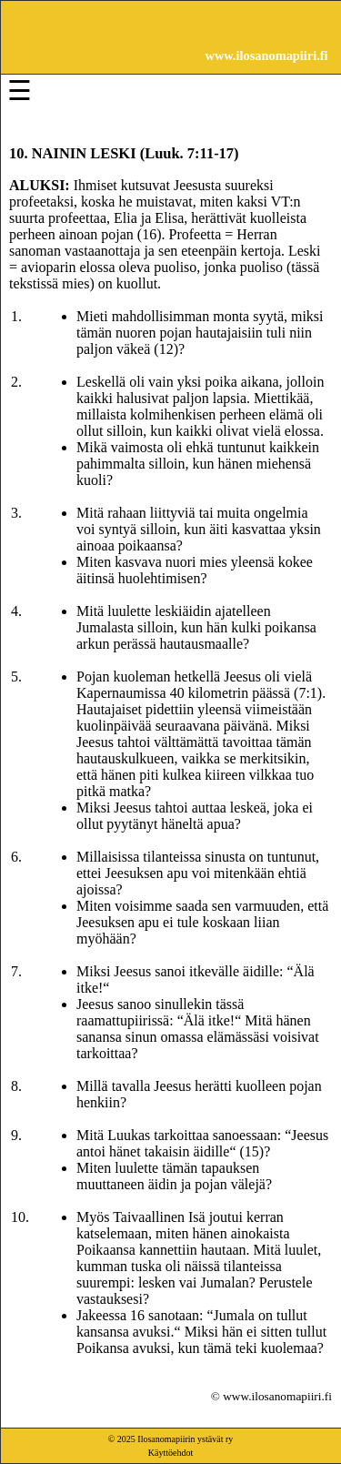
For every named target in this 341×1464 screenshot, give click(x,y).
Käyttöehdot (170, 1453)
